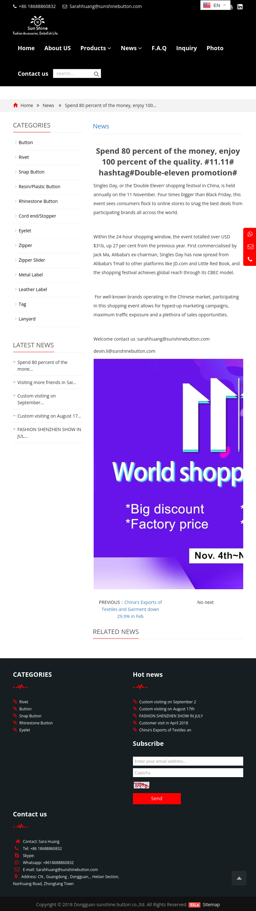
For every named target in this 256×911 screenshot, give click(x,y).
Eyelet (25, 231)
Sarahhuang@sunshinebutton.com (106, 6)
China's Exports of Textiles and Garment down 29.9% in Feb (132, 609)
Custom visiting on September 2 (167, 702)
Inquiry (186, 48)
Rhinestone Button (38, 201)
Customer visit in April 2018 (163, 723)
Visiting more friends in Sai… (47, 382)
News (131, 48)
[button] (109, 48)
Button (26, 142)
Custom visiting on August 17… (49, 416)
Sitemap (211, 904)
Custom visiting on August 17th (167, 709)
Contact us (33, 73)
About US (57, 48)
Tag (22, 304)
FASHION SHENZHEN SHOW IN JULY (171, 716)
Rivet (24, 157)
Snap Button (32, 172)
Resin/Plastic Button (39, 186)
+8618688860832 (58, 862)
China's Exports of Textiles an (165, 730)
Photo (214, 48)
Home (26, 48)
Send (156, 798)
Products (96, 48)
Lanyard (27, 319)
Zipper (25, 245)
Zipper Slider (32, 260)
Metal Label (31, 275)
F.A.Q (159, 48)
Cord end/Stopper (37, 216)
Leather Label (33, 289)
